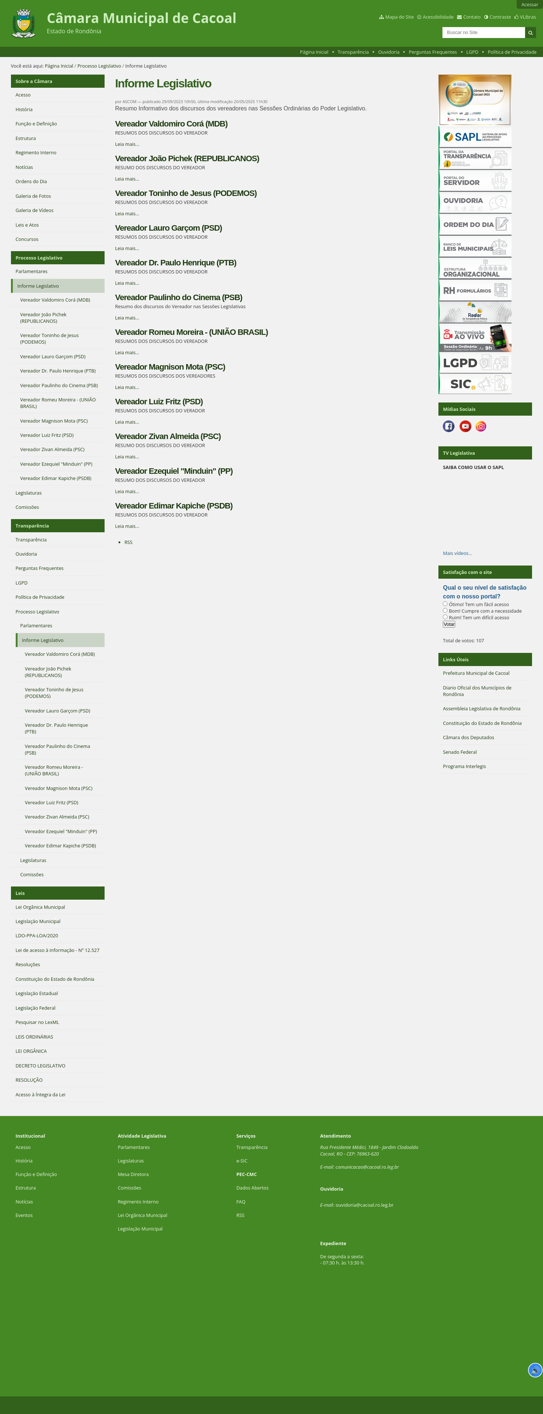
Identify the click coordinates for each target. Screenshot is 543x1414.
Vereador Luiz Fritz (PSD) (159, 401)
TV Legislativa (459, 453)
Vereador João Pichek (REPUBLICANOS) (187, 158)
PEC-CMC (246, 1174)
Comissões (129, 1187)
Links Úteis (455, 659)
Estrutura (25, 1187)
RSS (128, 542)
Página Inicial (314, 52)
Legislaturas (131, 1160)
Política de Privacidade (512, 52)
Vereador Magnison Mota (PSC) (170, 366)
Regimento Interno (138, 1201)
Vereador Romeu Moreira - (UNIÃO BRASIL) (191, 332)
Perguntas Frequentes (433, 52)
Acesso (22, 1147)
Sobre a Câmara (34, 81)
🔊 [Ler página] (535, 1370)
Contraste (500, 17)
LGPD (472, 52)
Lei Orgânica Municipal (142, 1215)
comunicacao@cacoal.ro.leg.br (367, 1167)
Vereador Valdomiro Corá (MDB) (171, 123)
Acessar (529, 4)
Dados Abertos (252, 1187)
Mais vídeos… (457, 553)
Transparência (353, 52)
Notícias (24, 1201)
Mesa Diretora (133, 1174)
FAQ (240, 1201)
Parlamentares (134, 1147)
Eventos (24, 1215)
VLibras (528, 17)
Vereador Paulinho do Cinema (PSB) (178, 297)
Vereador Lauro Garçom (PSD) (168, 227)
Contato (472, 17)
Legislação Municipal (140, 1228)
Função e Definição (36, 1174)
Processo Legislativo (99, 66)
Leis (20, 893)
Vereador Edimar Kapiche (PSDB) (174, 505)
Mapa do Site (399, 17)
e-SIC (241, 1160)
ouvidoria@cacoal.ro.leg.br (365, 1205)
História (24, 1160)
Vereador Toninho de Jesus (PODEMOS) (186, 193)
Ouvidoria (389, 52)
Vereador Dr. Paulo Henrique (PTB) (175, 262)
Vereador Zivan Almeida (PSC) (168, 436)
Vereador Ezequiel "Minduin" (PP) (174, 471)
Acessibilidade (438, 17)
